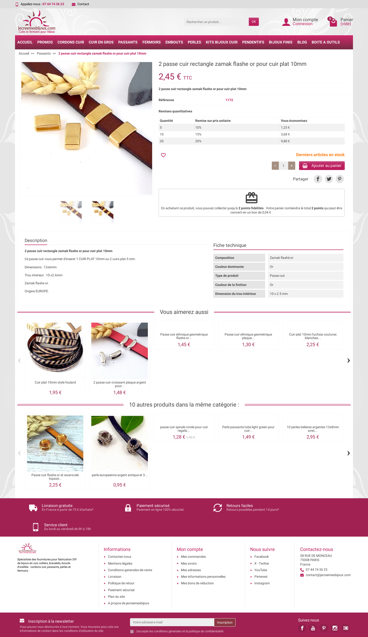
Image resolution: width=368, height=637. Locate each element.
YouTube (260, 551)
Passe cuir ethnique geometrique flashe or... (184, 336)
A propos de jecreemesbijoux (128, 584)
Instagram (262, 564)
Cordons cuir (71, 42)
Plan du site (116, 578)
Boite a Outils (326, 42)
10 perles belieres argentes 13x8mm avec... (313, 428)
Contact (80, 4)
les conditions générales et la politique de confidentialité (186, 612)
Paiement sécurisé (121, 571)
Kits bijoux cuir (222, 42)
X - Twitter (261, 544)
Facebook (261, 538)
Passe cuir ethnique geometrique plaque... (248, 336)
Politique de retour (121, 564)
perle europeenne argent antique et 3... (120, 475)
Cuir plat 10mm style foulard (55, 382)
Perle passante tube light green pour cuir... (248, 428)
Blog (302, 42)
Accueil (25, 42)
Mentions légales (120, 544)
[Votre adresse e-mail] (172, 603)
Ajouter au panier (320, 166)
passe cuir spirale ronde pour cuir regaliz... (184, 428)
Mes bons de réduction (197, 564)
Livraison (114, 558)
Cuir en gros (101, 42)
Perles (194, 42)
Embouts (174, 42)
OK (254, 22)
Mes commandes (193, 538)
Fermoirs (151, 42)
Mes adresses (191, 551)
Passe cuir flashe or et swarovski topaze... (55, 476)
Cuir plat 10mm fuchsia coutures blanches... (313, 336)
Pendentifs (253, 42)
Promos (45, 42)
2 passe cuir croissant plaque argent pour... (119, 384)
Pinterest (261, 558)
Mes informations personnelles (203, 558)
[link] (318, 180)
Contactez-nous (119, 538)
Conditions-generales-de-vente (130, 551)
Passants (128, 42)
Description (36, 240)
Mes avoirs (189, 544)
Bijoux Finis (280, 42)
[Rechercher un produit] (216, 22)
